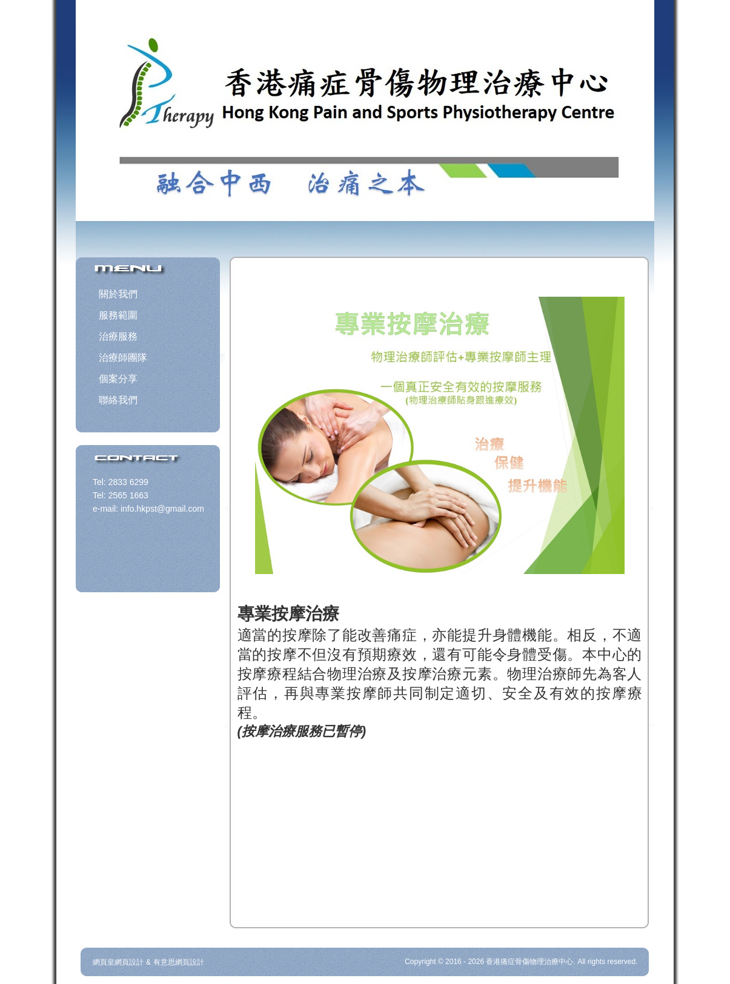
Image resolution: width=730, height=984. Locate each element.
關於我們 (118, 294)
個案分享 (118, 379)
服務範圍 (118, 315)
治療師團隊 (123, 357)
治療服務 (118, 336)
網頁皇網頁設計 (118, 962)
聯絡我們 (118, 400)
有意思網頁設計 (178, 962)
